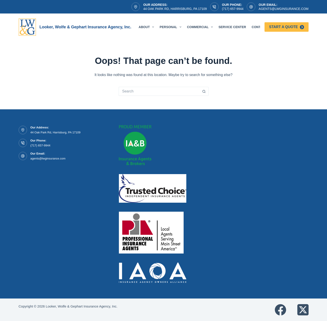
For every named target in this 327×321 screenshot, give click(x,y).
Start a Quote (286, 27)
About (147, 27)
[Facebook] (280, 309)
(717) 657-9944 (233, 9)
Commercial (201, 27)
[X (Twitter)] (303, 309)
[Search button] (204, 91)
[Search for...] (159, 91)
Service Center (232, 27)
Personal (171, 27)
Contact (259, 27)
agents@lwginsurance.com (284, 9)
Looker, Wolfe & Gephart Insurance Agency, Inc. (85, 27)
